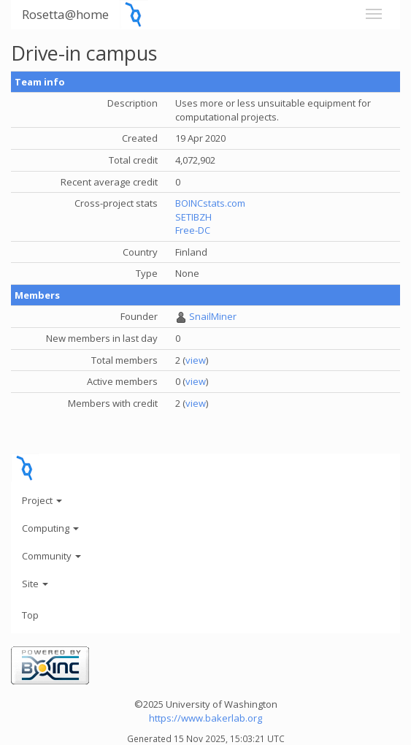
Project (42, 500)
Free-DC (192, 230)
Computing (50, 528)
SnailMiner (213, 316)
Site (35, 583)
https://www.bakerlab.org (205, 718)
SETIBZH (193, 217)
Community (51, 555)
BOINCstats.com (210, 203)
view (195, 360)
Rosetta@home (65, 14)
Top (30, 615)
